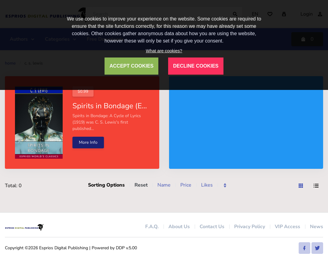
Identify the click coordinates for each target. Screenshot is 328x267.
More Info (88, 142)
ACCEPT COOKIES (131, 66)
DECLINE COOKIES (195, 66)
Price (185, 185)
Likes (207, 185)
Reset (141, 185)
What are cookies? (164, 50)
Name (164, 185)
